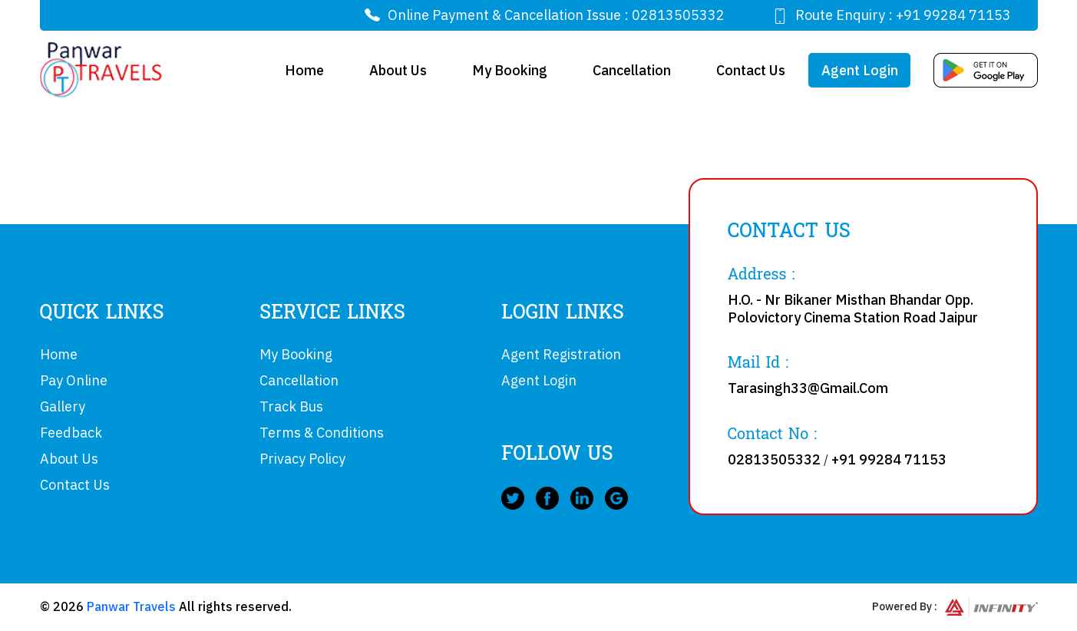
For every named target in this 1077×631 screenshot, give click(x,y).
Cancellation (632, 70)
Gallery (62, 406)
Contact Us (750, 70)
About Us (398, 70)
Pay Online (73, 380)
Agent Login (859, 70)
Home (304, 70)
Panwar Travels (131, 606)
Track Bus (291, 406)
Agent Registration (561, 354)
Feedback (71, 432)
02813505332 (678, 15)
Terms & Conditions (321, 432)
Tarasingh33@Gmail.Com (808, 388)
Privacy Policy (302, 458)
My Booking (509, 70)
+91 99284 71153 (953, 15)
